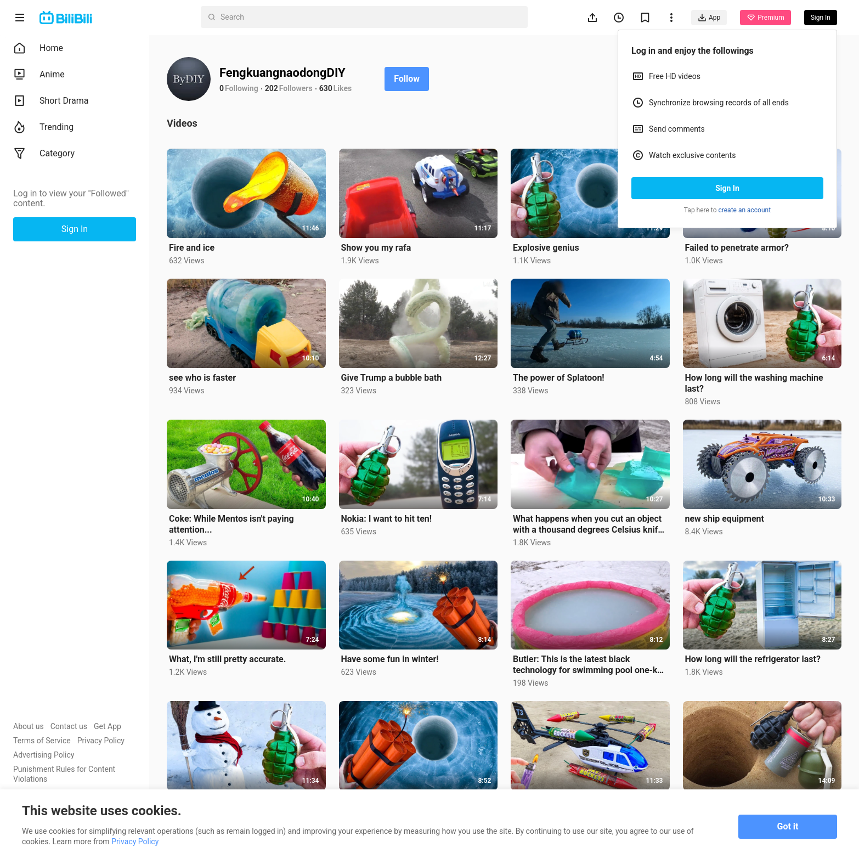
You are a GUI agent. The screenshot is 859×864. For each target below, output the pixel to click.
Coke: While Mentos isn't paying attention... (231, 524)
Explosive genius (546, 247)
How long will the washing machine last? (754, 383)
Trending (43, 127)
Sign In (727, 188)
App (709, 17)
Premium (765, 17)
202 (271, 88)
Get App (107, 726)
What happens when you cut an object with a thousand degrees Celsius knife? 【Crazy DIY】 (590, 524)
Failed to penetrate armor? (737, 247)
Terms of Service (42, 740)
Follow (407, 79)
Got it (788, 826)
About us (28, 726)
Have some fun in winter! (390, 659)
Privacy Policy (101, 740)
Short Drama (51, 101)
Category (44, 153)
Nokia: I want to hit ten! (386, 518)
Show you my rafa (376, 247)
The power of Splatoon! (558, 377)
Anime (39, 74)
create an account (745, 210)
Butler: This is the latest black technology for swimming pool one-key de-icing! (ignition (589, 665)
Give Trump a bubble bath (391, 377)
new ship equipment (724, 518)
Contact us (68, 726)
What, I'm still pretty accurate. (227, 659)
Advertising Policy (43, 754)
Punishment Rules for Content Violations (64, 774)
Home (38, 48)
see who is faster (202, 377)
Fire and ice (191, 247)
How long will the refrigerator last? (753, 659)
